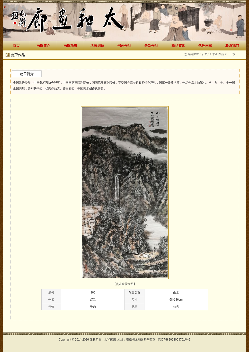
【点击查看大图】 (124, 284)
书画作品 (124, 46)
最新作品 (151, 46)
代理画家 (205, 46)
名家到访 (97, 46)
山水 (232, 54)
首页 (16, 46)
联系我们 (232, 46)
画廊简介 (43, 46)
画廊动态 (70, 46)
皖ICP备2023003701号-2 (174, 339)
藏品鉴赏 (178, 46)
